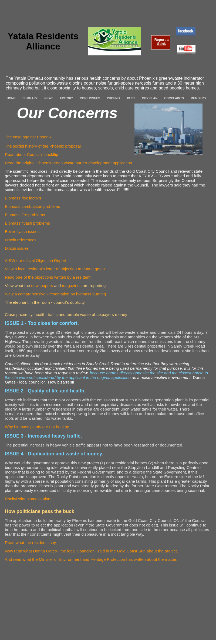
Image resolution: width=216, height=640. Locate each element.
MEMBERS (198, 98)
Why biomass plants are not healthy (37, 426)
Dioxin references (20, 240)
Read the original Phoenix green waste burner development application (68, 163)
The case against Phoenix (28, 137)
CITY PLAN (149, 98)
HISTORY (66, 98)
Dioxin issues (17, 248)
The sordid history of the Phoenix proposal (43, 146)
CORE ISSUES (90, 98)
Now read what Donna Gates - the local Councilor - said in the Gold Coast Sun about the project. (91, 551)
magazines (72, 285)
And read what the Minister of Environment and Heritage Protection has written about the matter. (91, 559)
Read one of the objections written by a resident (47, 277)
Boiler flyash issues (22, 231)
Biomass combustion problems (32, 206)
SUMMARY (30, 98)
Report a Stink (161, 42)
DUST (131, 98)
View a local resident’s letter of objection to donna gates (55, 268)
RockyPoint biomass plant (28, 498)
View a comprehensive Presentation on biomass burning (55, 294)
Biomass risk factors (23, 198)
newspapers (42, 285)
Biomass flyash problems (27, 223)
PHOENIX (113, 98)
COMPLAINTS (174, 98)
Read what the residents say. (31, 542)
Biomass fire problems (25, 214)
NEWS (48, 98)
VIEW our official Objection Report (35, 260)
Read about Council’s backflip (31, 154)
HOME (11, 98)
